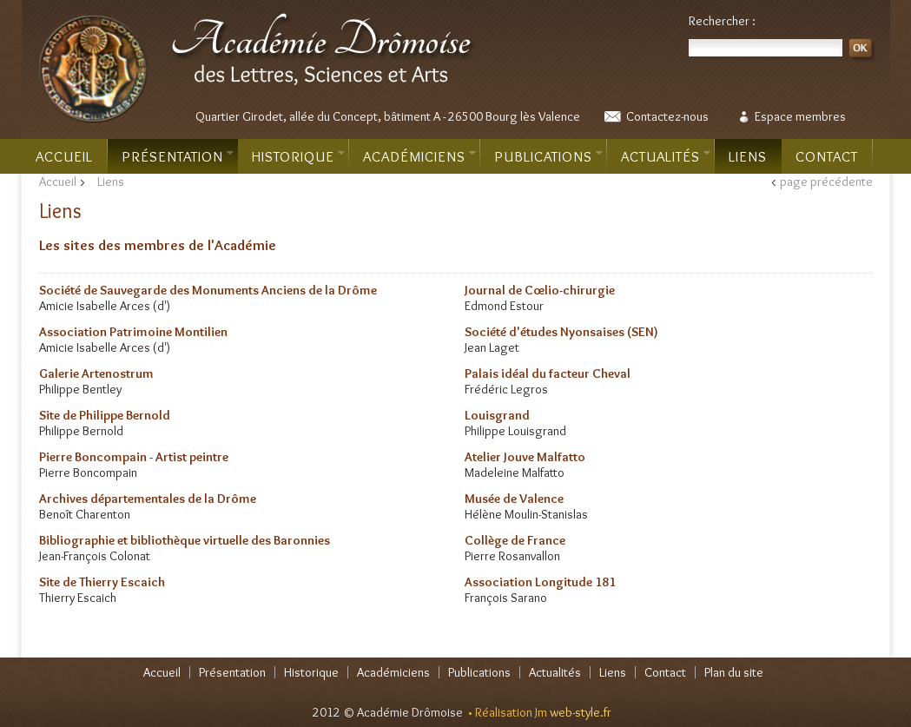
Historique (298, 156)
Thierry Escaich (77, 597)
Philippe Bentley (80, 389)
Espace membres (800, 116)
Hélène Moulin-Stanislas (526, 514)
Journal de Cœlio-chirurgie (540, 290)
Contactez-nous (667, 116)
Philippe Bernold (81, 431)
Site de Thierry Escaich (102, 582)
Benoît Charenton (84, 514)
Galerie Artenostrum (96, 373)
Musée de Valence (514, 498)
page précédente (826, 181)
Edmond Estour (504, 306)
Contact (826, 156)
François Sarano (506, 597)
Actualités (665, 156)
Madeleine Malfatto (514, 472)
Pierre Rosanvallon (512, 556)
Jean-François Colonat (94, 556)
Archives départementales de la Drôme (147, 498)
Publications (548, 156)
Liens (748, 156)
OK (862, 50)
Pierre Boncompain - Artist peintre (133, 457)
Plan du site (733, 672)
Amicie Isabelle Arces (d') (104, 306)
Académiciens (419, 156)
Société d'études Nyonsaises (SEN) (561, 332)
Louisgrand (497, 415)
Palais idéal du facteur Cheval (547, 373)
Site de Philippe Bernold (104, 415)
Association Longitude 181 (540, 582)
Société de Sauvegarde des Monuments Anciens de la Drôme (208, 290)
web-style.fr (580, 712)
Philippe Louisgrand (515, 431)
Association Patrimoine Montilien (133, 332)
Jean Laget (492, 347)
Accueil (64, 156)
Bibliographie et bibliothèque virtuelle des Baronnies (184, 540)
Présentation (178, 156)
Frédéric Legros (506, 389)
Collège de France (515, 540)
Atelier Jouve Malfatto (525, 457)
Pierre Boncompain (88, 472)
